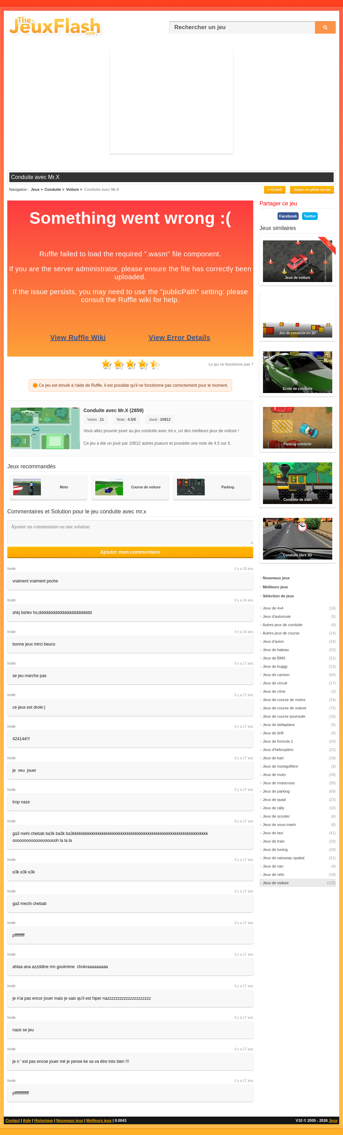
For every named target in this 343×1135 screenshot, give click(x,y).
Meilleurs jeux (99, 1120)
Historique (43, 1120)
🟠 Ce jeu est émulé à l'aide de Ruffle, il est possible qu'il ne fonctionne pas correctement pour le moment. (130, 385)
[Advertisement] (171, 101)
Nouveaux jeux (69, 1120)
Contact (13, 1120)
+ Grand (274, 189)
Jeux (333, 1120)
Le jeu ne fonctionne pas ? (231, 364)
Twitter (310, 216)
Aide (27, 1120)
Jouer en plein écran (312, 189)
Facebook (288, 216)
